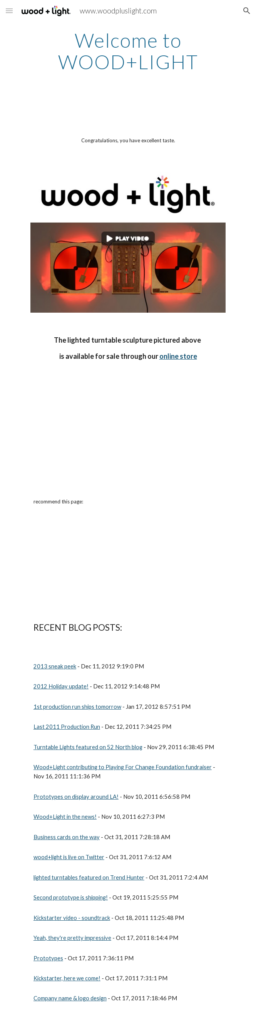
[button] (9, 10)
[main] (128, 51)
